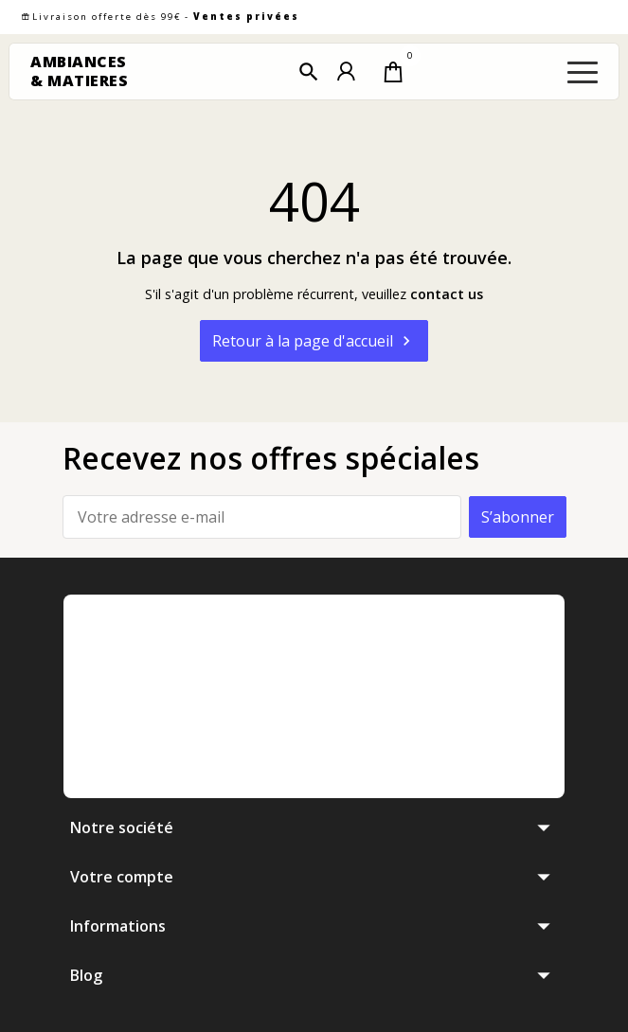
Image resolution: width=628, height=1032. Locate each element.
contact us (446, 294)
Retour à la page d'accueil (314, 340)
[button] (309, 72)
